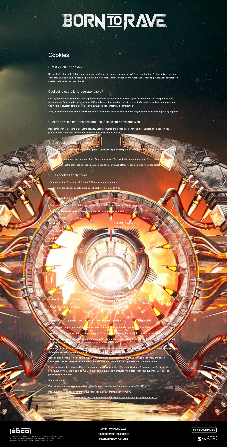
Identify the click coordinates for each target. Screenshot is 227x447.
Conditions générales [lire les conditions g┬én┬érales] (113, 429)
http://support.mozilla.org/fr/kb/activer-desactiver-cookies (95, 403)
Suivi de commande (204, 430)
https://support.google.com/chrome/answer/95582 (104, 392)
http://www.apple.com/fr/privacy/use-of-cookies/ (81, 409)
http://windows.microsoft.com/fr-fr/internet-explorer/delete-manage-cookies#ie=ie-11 (112, 397)
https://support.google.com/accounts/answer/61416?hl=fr (119, 386)
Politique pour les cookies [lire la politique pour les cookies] (113, 434)
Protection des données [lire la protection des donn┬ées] (113, 439)
